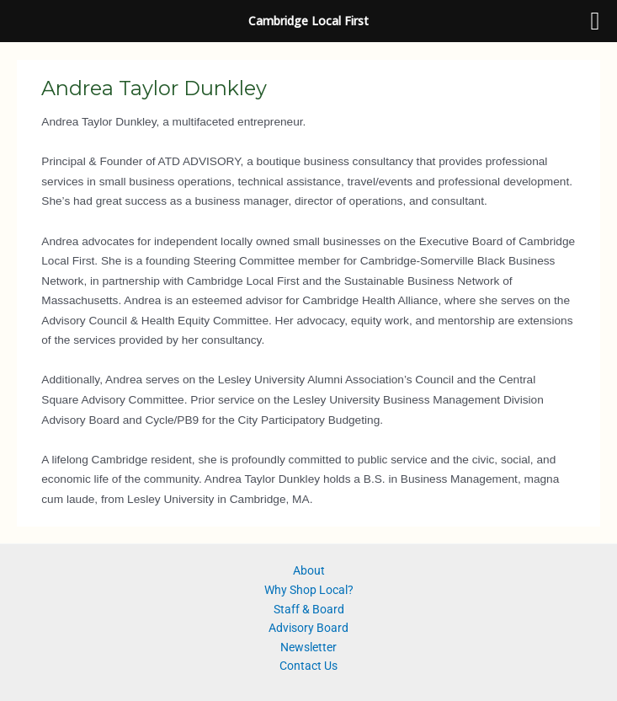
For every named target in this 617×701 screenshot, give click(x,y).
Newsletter (308, 647)
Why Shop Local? (309, 590)
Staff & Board (309, 609)
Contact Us (308, 665)
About (309, 570)
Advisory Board (308, 627)
